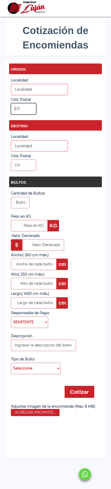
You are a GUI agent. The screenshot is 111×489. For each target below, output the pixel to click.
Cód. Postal (21, 99)
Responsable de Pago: (30, 313)
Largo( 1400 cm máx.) (30, 293)
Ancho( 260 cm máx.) (30, 255)
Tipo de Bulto (23, 359)
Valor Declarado (25, 235)
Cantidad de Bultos (28, 193)
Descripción (21, 336)
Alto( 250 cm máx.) (27, 274)
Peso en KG (21, 216)
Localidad (19, 80)
